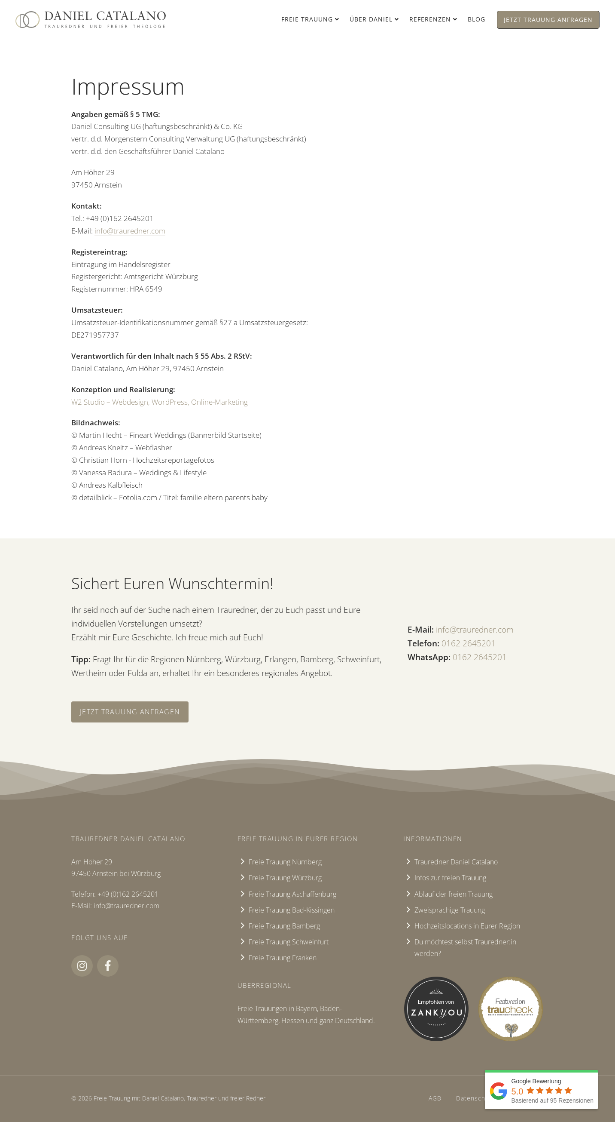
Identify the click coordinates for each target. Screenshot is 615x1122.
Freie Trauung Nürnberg (285, 862)
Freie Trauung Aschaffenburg (292, 894)
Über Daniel (371, 19)
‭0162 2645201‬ (468, 643)
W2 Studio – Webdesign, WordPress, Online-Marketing (159, 402)
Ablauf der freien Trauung (453, 894)
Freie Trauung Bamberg (284, 926)
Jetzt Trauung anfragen (548, 19)
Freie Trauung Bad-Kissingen (292, 910)
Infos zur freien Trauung (450, 877)
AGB (435, 1098)
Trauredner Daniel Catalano (456, 862)
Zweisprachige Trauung (449, 910)
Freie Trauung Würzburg (285, 877)
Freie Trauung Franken (283, 957)
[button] (82, 966)
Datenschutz (475, 1098)
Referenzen (430, 19)
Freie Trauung (307, 19)
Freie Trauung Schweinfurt (289, 942)
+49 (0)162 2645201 (127, 894)
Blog (476, 19)
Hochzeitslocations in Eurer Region (467, 926)
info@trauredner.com (129, 231)
